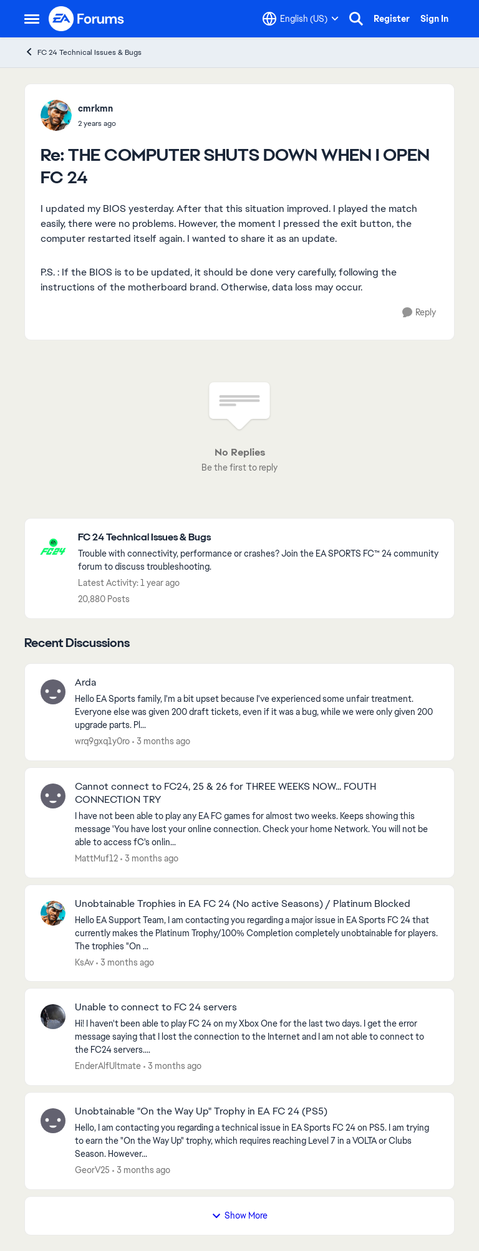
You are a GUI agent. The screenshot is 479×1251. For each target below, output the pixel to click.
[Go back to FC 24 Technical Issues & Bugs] (260, 537)
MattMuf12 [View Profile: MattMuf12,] (96, 858)
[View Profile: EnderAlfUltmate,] (53, 1016)
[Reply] (419, 312)
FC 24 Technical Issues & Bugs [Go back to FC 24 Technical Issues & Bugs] (83, 52)
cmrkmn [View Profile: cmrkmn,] (95, 108)
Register (392, 18)
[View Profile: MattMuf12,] (53, 796)
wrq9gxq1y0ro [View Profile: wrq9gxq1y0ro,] (102, 741)
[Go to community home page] (87, 18)
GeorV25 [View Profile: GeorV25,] (92, 1170)
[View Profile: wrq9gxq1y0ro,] (53, 691)
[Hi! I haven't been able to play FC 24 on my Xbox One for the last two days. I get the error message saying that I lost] (256, 1037)
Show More (239, 1215)
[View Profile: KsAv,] (53, 913)
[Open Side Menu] (32, 18)
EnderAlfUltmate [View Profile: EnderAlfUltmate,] (108, 1065)
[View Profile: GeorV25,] (53, 1120)
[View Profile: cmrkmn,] (56, 115)
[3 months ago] (161, 741)
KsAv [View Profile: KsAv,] (84, 961)
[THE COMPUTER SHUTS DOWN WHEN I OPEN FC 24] (97, 123)
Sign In (434, 18)
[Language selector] (300, 18)
